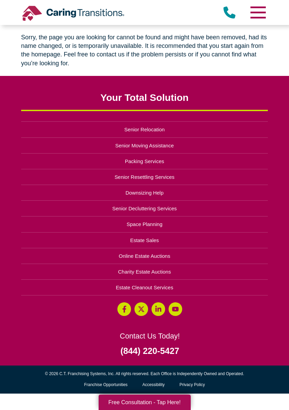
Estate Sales (144, 240)
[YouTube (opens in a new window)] (175, 309)
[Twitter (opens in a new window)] (141, 309)
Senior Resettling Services (145, 177)
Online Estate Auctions (144, 256)
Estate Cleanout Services (144, 287)
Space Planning (144, 224)
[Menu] (257, 12)
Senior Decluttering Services (144, 208)
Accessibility (153, 384)
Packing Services (144, 161)
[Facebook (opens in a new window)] (124, 309)
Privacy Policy (192, 384)
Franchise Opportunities (107, 385)
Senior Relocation (144, 129)
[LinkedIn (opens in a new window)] (158, 309)
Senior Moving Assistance (144, 145)
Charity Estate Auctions (144, 272)
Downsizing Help (145, 193)
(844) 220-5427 (149, 351)
